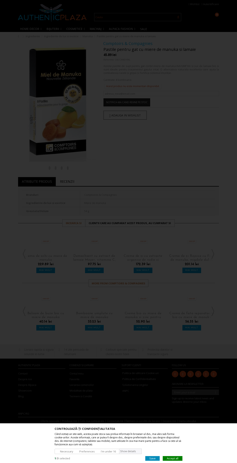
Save (152, 458)
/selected (62, 458)
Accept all (172, 458)
